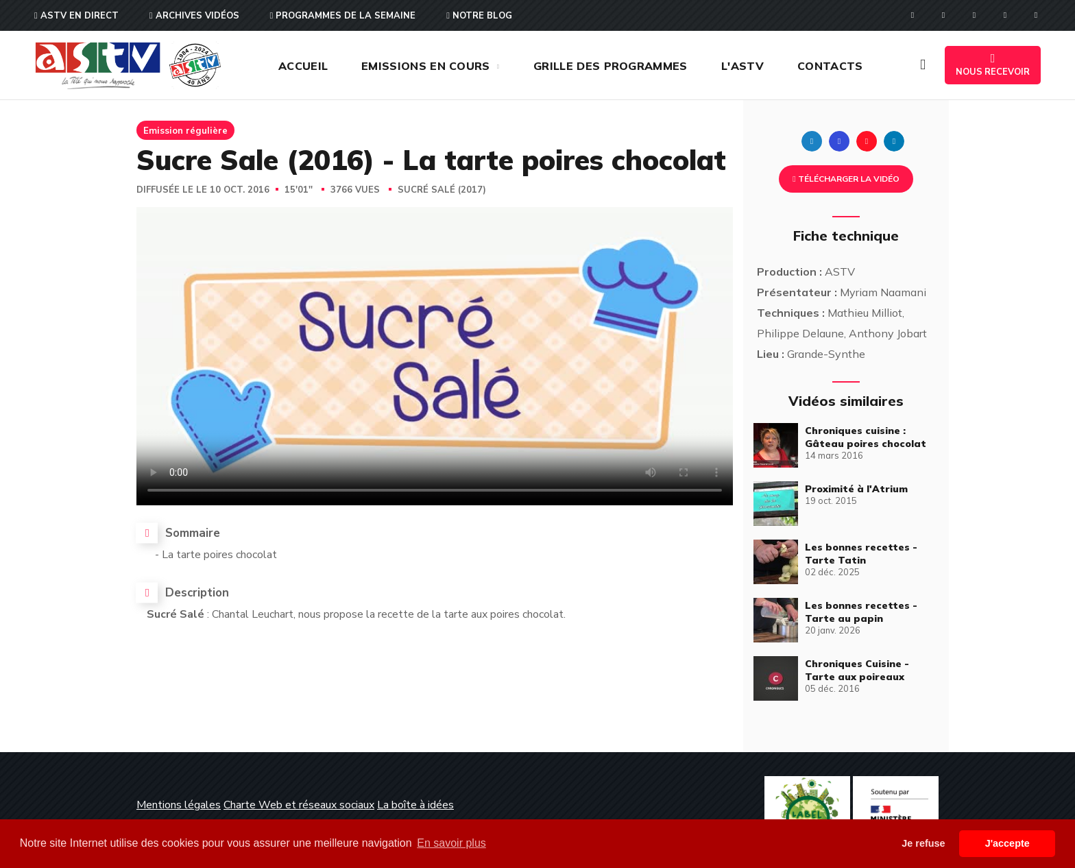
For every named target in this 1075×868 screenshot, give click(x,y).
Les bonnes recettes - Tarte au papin (861, 612)
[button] (923, 65)
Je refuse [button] (923, 843)
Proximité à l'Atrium (856, 489)
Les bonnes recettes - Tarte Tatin (861, 553)
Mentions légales (178, 804)
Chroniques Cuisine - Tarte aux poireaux (857, 670)
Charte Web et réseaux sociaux (299, 804)
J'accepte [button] (1007, 843)
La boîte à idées (415, 804)
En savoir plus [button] (451, 843)
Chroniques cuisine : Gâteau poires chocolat (865, 437)
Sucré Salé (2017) (442, 190)
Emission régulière (185, 130)
